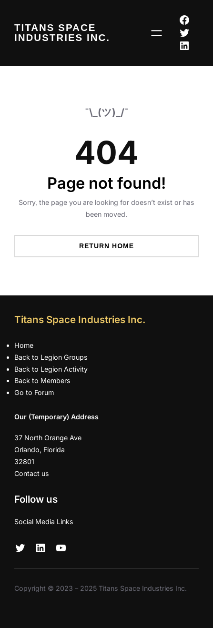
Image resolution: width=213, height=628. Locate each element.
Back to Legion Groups (51, 357)
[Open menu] (156, 33)
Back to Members (42, 380)
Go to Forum (34, 392)
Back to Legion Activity (51, 369)
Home (23, 345)
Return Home (106, 246)
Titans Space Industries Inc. (62, 32)
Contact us (31, 473)
